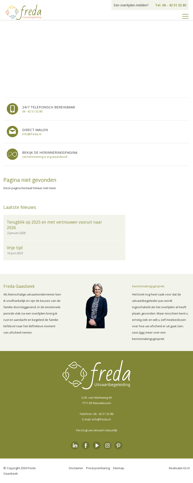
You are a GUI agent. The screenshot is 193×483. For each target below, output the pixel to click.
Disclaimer (76, 468)
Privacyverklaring (98, 468)
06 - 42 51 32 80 (103, 414)
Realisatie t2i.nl (179, 468)
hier (142, 332)
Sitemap (118, 468)
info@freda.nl (101, 419)
